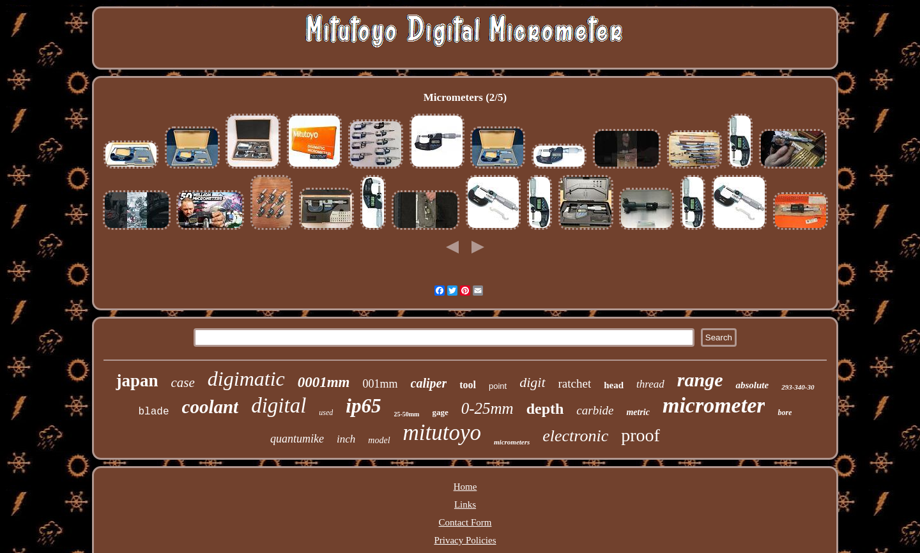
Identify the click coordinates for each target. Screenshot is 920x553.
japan (137, 380)
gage (440, 412)
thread (650, 384)
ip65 (363, 406)
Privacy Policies (465, 540)
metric (638, 412)
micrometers (512, 442)
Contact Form (465, 522)
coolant (210, 407)
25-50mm (406, 414)
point (498, 386)
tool (467, 384)
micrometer (714, 405)
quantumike (297, 438)
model (379, 440)
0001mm (324, 382)
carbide (594, 410)
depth (545, 408)
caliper (429, 383)
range (700, 379)
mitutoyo (442, 432)
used (326, 412)
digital (278, 405)
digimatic (246, 378)
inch (346, 439)
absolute (752, 385)
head (614, 385)
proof (640, 435)
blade (154, 412)
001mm (380, 383)
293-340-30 (797, 387)
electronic (575, 436)
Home (465, 486)
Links (465, 504)
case (183, 382)
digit (532, 382)
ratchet (575, 383)
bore (785, 412)
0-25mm (487, 408)
